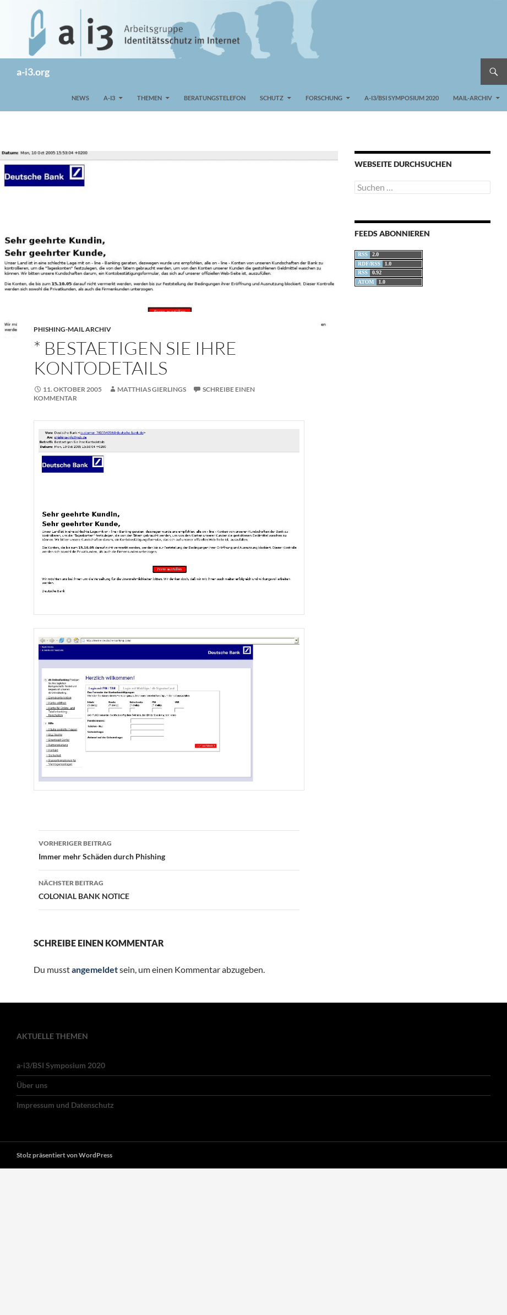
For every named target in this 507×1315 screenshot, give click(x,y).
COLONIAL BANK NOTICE (169, 888)
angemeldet (95, 969)
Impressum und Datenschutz (65, 1105)
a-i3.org (33, 72)
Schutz (272, 97)
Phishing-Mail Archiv (72, 329)
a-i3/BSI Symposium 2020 (401, 97)
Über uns (32, 1085)
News (80, 97)
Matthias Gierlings (151, 389)
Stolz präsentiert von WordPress (64, 1155)
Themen (149, 97)
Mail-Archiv (472, 97)
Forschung (324, 97)
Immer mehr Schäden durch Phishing (169, 849)
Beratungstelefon (215, 97)
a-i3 (109, 97)
